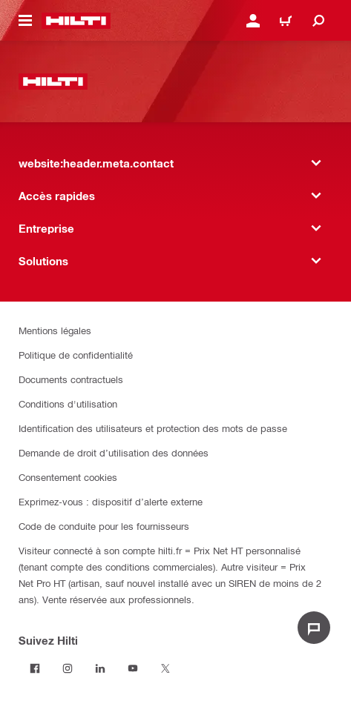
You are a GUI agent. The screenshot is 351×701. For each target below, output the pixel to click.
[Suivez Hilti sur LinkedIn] (100, 668)
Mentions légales (55, 330)
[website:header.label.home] (76, 21)
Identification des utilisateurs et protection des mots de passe (153, 427)
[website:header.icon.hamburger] (25, 20)
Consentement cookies (68, 476)
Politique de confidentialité (76, 354)
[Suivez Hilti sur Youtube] (133, 668)
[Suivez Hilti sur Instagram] (67, 668)
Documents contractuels (71, 379)
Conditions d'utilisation (68, 403)
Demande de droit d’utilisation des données (114, 452)
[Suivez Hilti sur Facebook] (35, 668)
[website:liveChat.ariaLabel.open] (314, 627)
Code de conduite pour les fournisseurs (104, 525)
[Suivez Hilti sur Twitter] (165, 668)
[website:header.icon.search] (318, 20)
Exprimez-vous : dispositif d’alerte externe (111, 501)
